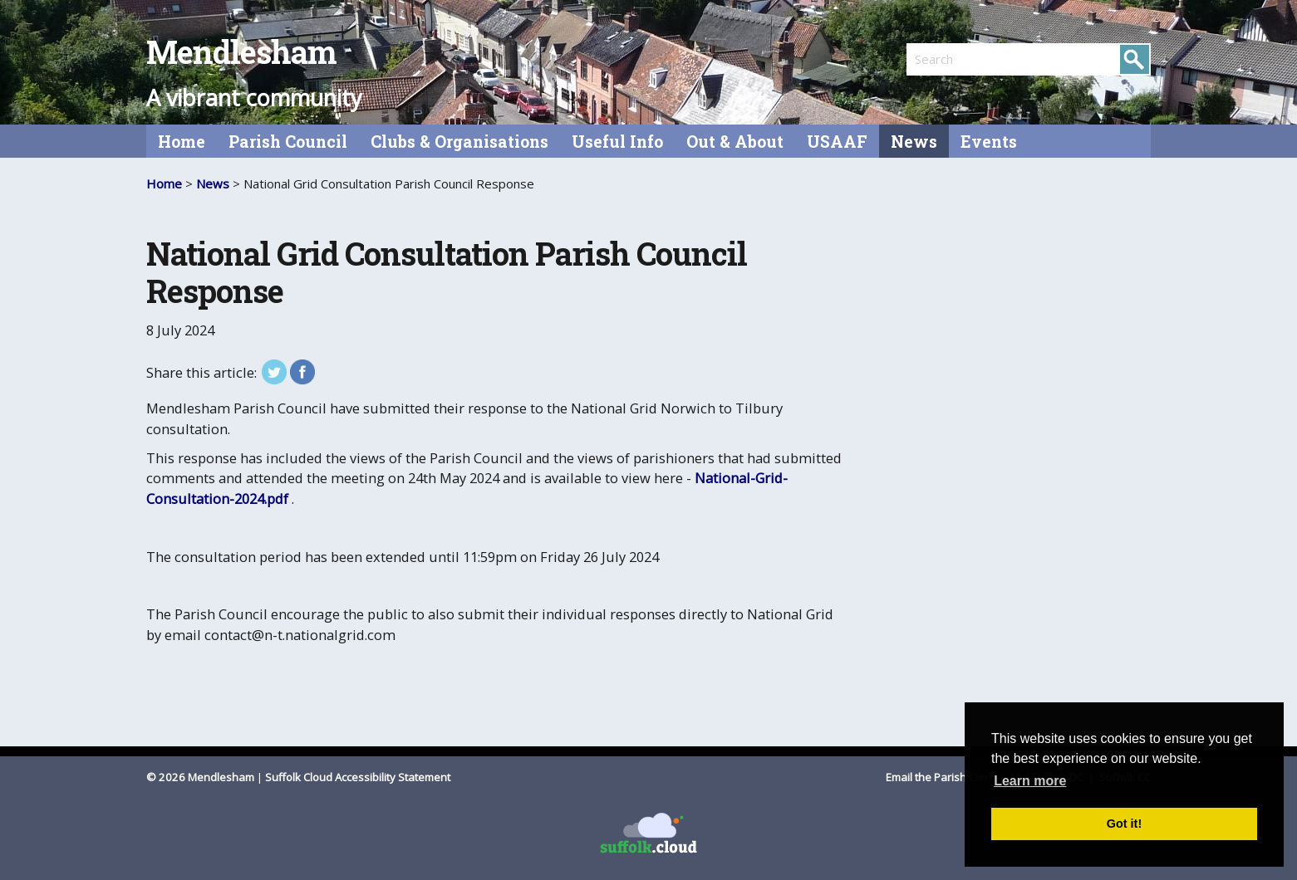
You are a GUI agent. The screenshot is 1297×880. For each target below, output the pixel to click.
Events (988, 141)
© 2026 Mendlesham (201, 777)
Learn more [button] (1030, 781)
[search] (967, 59)
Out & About (735, 141)
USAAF (837, 141)
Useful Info (617, 141)
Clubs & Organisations (459, 141)
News (914, 141)
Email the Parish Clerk (941, 777)
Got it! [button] (1124, 823)
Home (181, 141)
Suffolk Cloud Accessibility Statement (357, 777)
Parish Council (287, 141)
